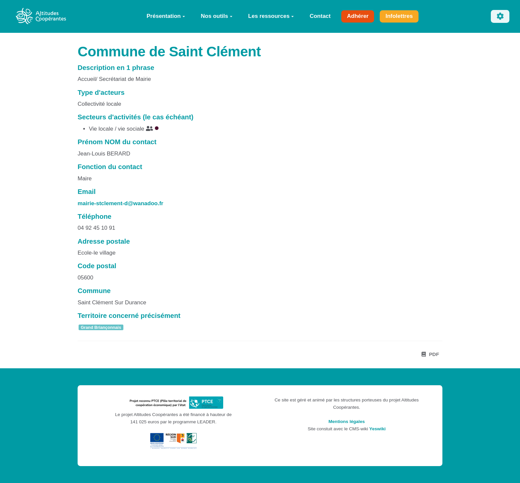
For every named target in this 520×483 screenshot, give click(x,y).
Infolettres (399, 16)
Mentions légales (346, 421)
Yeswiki (377, 428)
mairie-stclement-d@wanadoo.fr (120, 203)
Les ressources (271, 16)
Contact (320, 16)
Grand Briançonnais (101, 327)
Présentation (166, 16)
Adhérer (357, 16)
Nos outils (216, 16)
